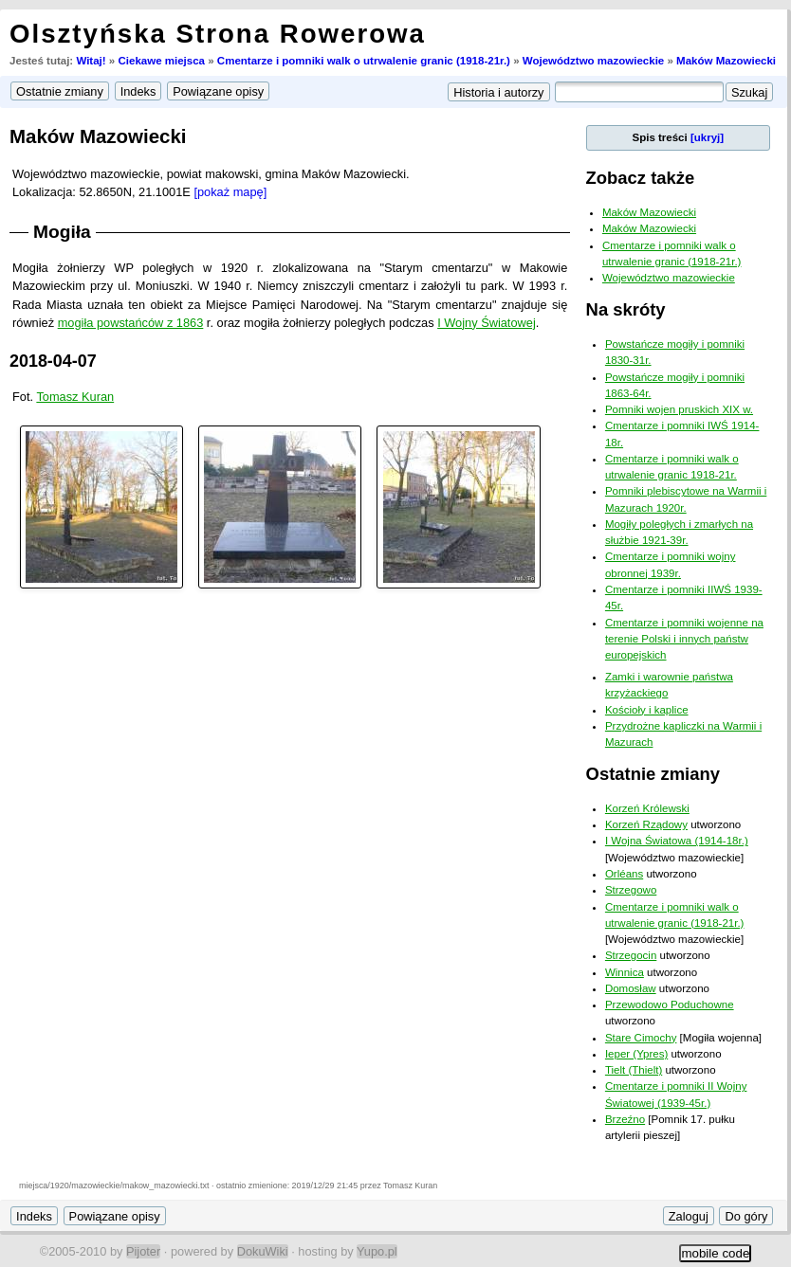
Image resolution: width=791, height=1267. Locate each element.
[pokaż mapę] (230, 192)
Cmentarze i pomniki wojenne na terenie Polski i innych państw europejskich (684, 639)
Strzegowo (630, 890)
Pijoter (143, 1251)
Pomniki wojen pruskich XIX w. (679, 409)
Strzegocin (630, 955)
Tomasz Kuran (75, 396)
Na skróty (626, 309)
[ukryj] (707, 137)
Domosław (630, 988)
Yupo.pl (377, 1251)
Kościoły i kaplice (647, 709)
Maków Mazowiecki (726, 60)
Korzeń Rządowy (646, 824)
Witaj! (90, 60)
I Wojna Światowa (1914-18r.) (676, 840)
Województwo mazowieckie (594, 60)
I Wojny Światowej (486, 323)
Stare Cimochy (641, 1037)
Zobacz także (640, 178)
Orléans (624, 873)
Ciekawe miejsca (161, 60)
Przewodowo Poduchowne (669, 1004)
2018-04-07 (53, 361)
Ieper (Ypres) (636, 1053)
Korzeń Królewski (647, 808)
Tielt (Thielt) (633, 1070)
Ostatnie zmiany (653, 774)
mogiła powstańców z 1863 (131, 323)
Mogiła (62, 232)
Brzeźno (625, 1119)
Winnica (624, 972)
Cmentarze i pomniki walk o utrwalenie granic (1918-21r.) (363, 60)
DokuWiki (262, 1251)
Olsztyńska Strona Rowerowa (217, 33)
